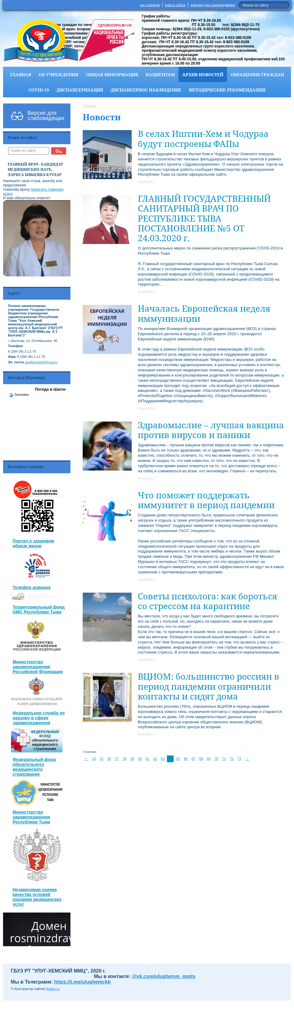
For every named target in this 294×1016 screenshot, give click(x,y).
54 (94, 758)
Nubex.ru (53, 989)
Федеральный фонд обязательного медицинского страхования (34, 767)
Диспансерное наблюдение (146, 90)
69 (209, 758)
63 (163, 758)
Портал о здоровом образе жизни (33, 543)
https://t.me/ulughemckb (82, 981)
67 (193, 758)
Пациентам (160, 74)
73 (239, 758)
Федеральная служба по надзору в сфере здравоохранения (39, 717)
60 (140, 758)
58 (124, 758)
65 (178, 758)
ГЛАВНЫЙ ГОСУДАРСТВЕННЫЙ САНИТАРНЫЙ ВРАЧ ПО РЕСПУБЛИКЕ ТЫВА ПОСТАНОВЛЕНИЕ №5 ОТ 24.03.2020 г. (204, 218)
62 (155, 758)
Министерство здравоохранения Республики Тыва (31, 817)
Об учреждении (58, 74)
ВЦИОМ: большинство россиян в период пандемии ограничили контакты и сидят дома (208, 686)
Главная (20, 74)
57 (117, 758)
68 (201, 758)
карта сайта (175, 4)
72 (232, 758)
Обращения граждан (257, 74)
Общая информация (112, 74)
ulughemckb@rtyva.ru (41, 362)
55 (102, 758)
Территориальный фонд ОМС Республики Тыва (39, 609)
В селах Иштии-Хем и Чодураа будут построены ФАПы (203, 138)
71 (224, 758)
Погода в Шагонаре (54, 389)
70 (216, 758)
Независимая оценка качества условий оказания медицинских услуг (37, 897)
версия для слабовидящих (212, 4)
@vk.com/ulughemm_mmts (164, 976)
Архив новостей (202, 74)
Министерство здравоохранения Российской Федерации (38, 666)
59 (132, 758)
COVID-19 (38, 90)
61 (147, 758)
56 (109, 758)
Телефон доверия (32, 587)
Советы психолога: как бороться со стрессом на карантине (207, 601)
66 (186, 758)
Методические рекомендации (227, 90)
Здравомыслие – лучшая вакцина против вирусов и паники (211, 430)
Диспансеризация (79, 90)
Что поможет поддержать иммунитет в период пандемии (206, 500)
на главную (150, 4)
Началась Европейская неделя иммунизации (204, 313)
